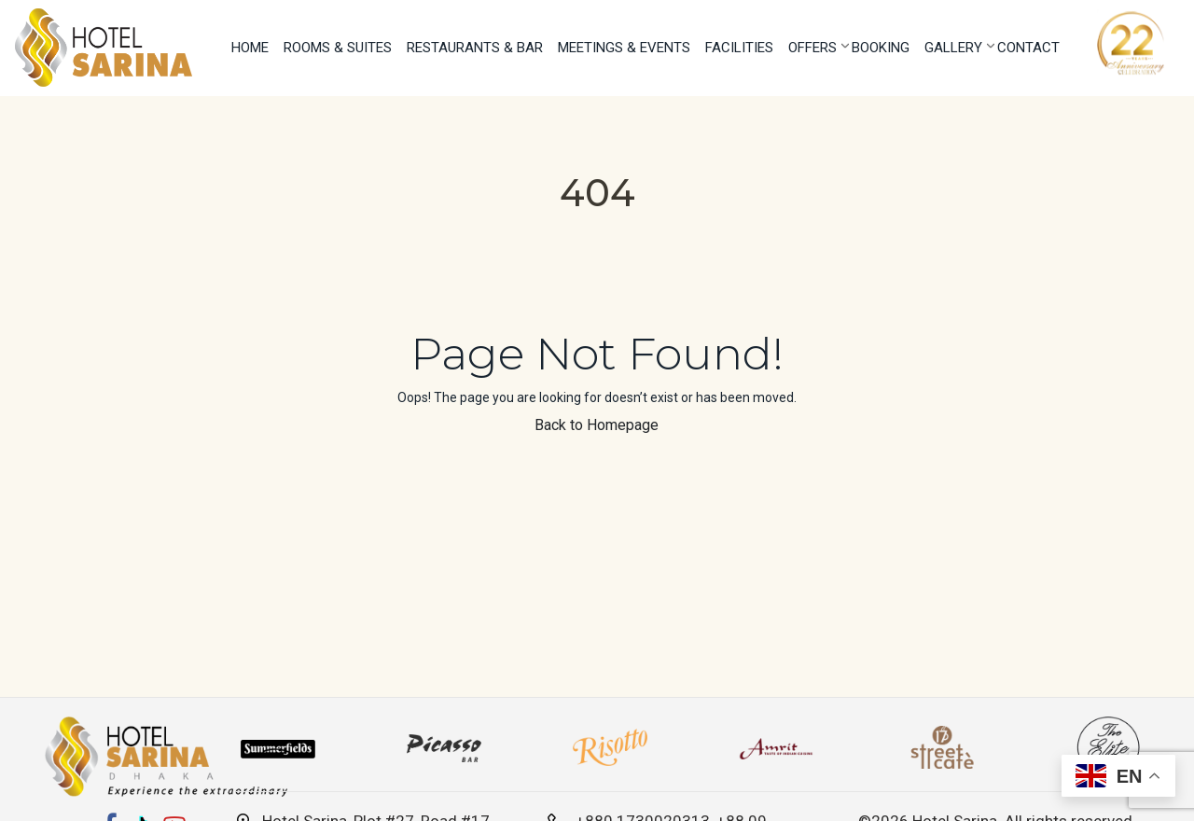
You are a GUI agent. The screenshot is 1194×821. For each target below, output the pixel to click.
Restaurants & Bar (475, 47)
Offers (812, 47)
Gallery (953, 47)
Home (250, 47)
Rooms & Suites (338, 47)
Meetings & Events (624, 47)
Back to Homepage (597, 425)
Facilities (739, 47)
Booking (880, 47)
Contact (1028, 47)
